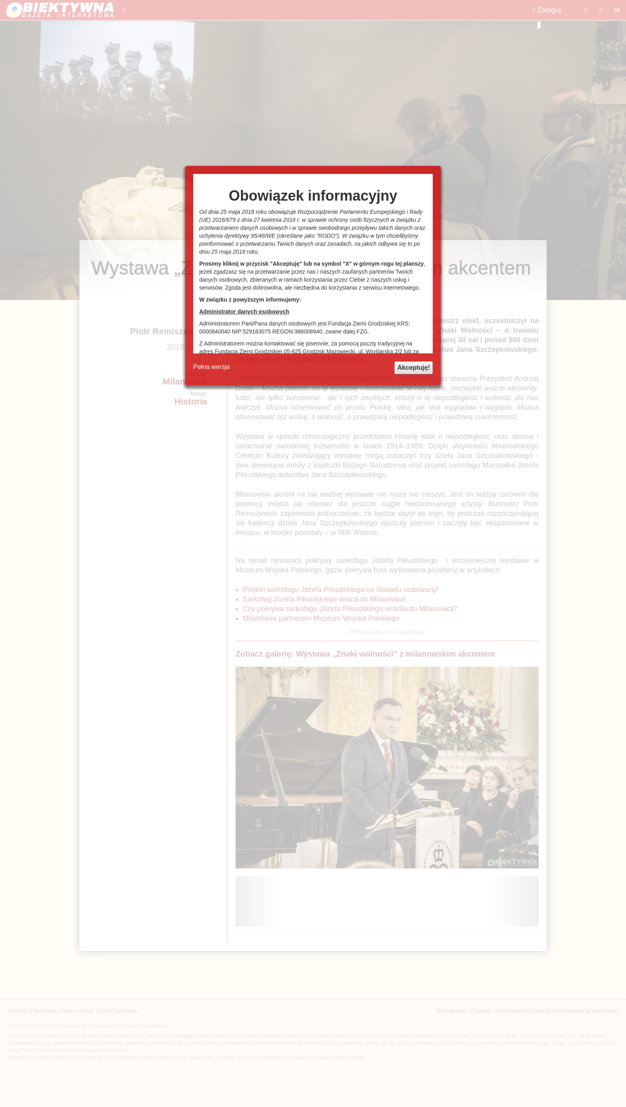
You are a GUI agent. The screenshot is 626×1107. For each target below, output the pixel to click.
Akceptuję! (413, 367)
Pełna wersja (211, 366)
